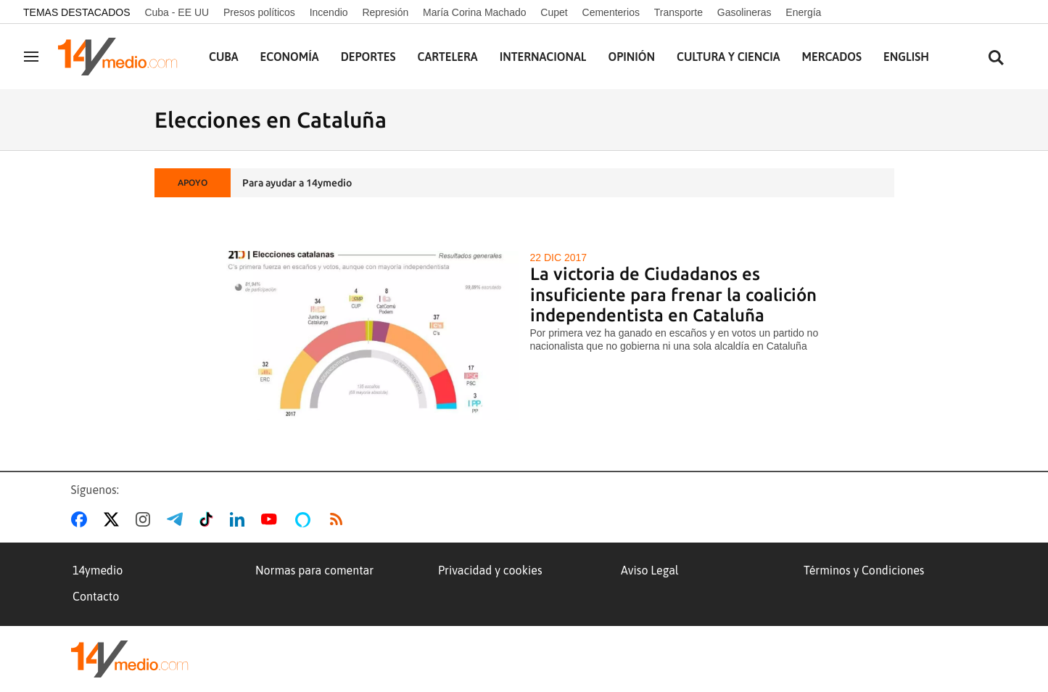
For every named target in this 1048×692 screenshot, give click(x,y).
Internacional (543, 56)
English (906, 56)
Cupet (553, 12)
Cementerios (611, 12)
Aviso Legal (650, 570)
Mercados (832, 56)
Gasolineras (744, 12)
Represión (385, 12)
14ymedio (98, 570)
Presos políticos (259, 12)
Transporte (678, 12)
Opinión (631, 56)
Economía (289, 56)
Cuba (224, 56)
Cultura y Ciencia (728, 56)
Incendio (329, 12)
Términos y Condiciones (864, 570)
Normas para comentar (314, 570)
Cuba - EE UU (176, 12)
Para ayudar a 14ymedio (297, 183)
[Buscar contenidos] (995, 58)
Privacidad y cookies (490, 570)
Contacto (96, 596)
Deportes (368, 56)
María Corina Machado (474, 12)
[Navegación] (31, 56)
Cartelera (448, 56)
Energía (803, 12)
